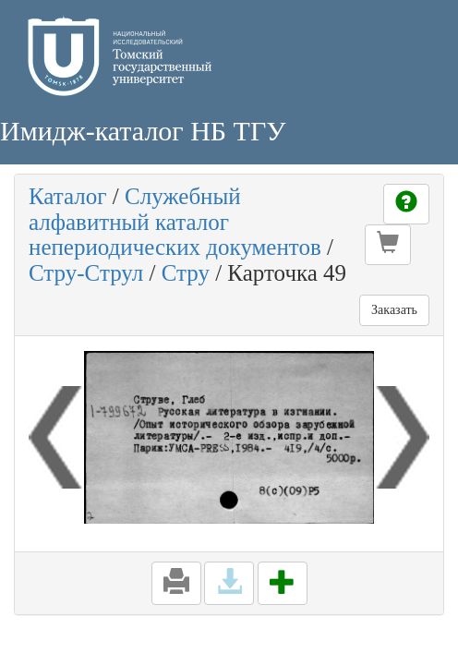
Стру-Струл (86, 272)
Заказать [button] (394, 310)
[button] (388, 244)
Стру (186, 272)
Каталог (68, 196)
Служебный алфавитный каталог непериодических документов (175, 222)
